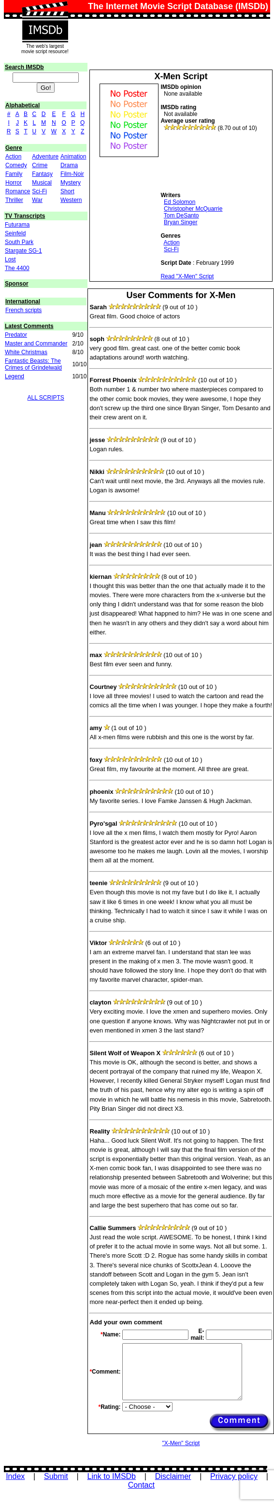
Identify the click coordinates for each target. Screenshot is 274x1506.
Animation (73, 156)
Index (15, 1476)
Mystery (70, 182)
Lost (10, 259)
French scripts (23, 310)
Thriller (14, 200)
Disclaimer (173, 1476)
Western (71, 200)
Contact (141, 1485)
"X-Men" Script (181, 1443)
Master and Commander (36, 343)
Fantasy (42, 174)
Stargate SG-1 (23, 250)
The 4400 (17, 268)
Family (13, 174)
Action (13, 156)
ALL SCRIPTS (46, 397)
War (37, 200)
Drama (69, 165)
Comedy (16, 165)
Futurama (17, 224)
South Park (19, 242)
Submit (56, 1476)
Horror (13, 182)
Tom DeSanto (181, 215)
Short (67, 191)
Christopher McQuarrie (193, 208)
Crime (39, 165)
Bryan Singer (180, 222)
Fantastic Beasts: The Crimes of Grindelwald (33, 364)
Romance (17, 191)
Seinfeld (15, 233)
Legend (14, 376)
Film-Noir (72, 174)
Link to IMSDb (111, 1476)
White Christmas (26, 352)
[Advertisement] (197, 161)
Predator (16, 334)
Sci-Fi (39, 191)
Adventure (45, 156)
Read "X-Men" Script (187, 276)
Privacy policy (234, 1476)
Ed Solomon (179, 202)
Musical (42, 182)
